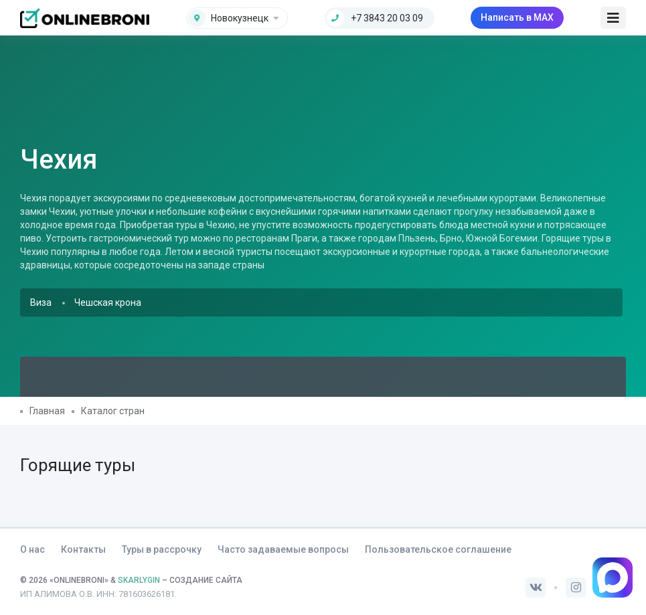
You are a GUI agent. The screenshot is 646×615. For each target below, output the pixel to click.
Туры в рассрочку (161, 549)
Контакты (83, 549)
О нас (32, 549)
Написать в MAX (517, 17)
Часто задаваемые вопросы (283, 549)
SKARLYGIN (139, 580)
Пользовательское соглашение (438, 549)
